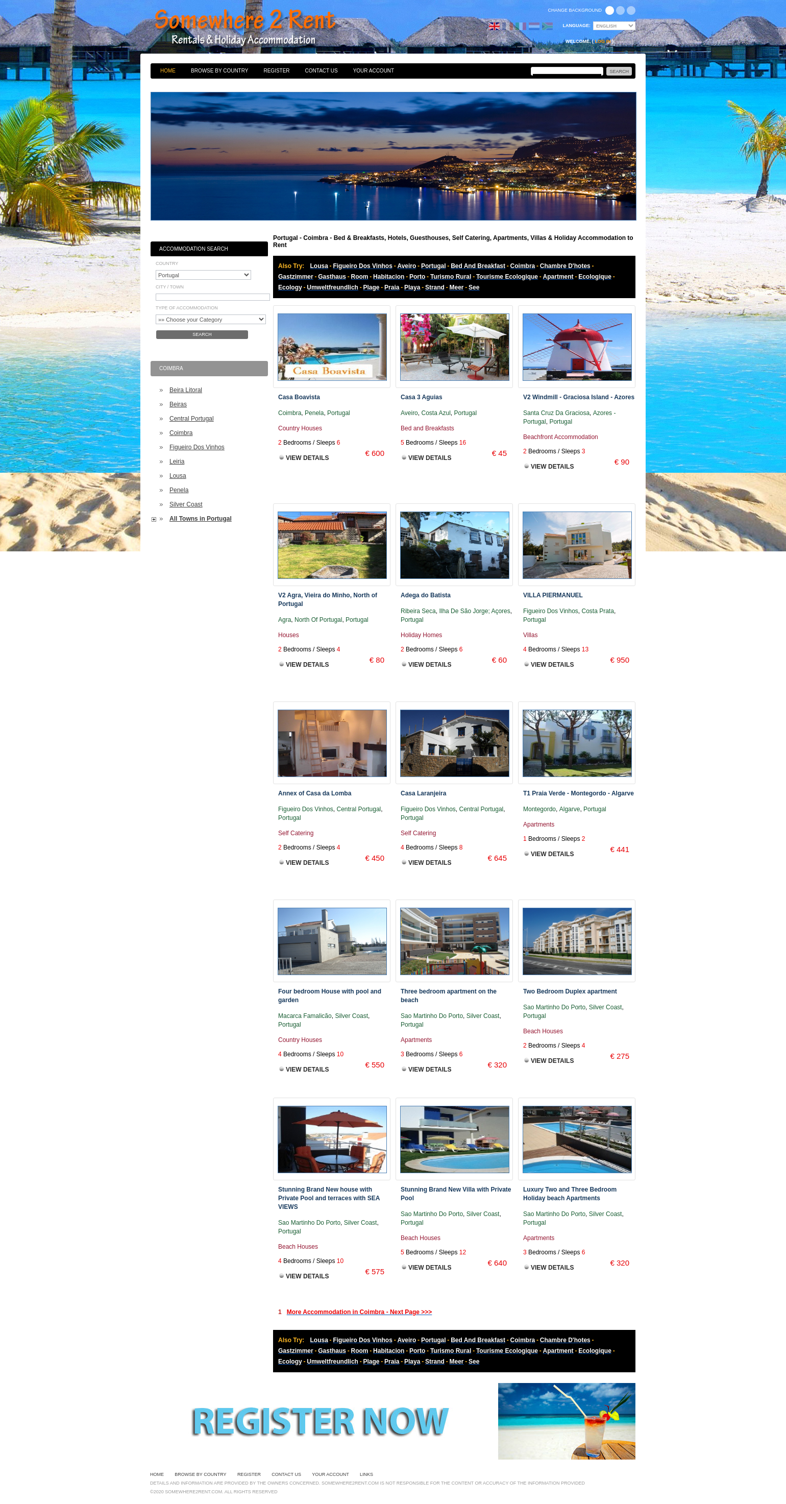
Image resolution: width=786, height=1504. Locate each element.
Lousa (177, 475)
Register (276, 71)
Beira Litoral (185, 390)
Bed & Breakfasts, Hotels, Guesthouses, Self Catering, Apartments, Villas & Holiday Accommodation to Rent (256, 28)
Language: (577, 25)
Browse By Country (219, 71)
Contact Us (321, 71)
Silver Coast (186, 504)
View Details (307, 458)
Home (168, 71)
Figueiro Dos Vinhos (197, 447)
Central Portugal (191, 418)
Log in (603, 41)
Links (366, 1474)
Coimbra (180, 432)
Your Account (374, 71)
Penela (178, 490)
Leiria (176, 461)
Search (202, 334)
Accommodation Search (193, 249)
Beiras (178, 404)
